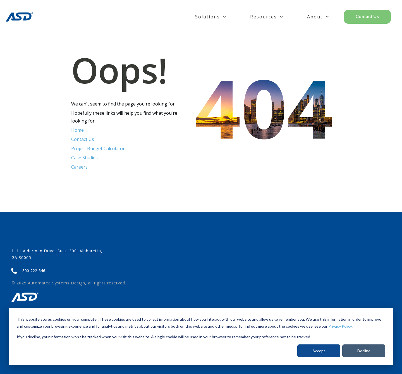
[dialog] (201, 336)
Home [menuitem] (77, 130)
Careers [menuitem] (79, 167)
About (318, 17)
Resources (266, 17)
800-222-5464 (34, 270)
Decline (363, 350)
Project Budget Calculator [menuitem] (98, 148)
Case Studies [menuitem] (84, 158)
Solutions (210, 17)
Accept (318, 350)
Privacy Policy (340, 326)
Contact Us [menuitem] (82, 139)
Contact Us (367, 16)
